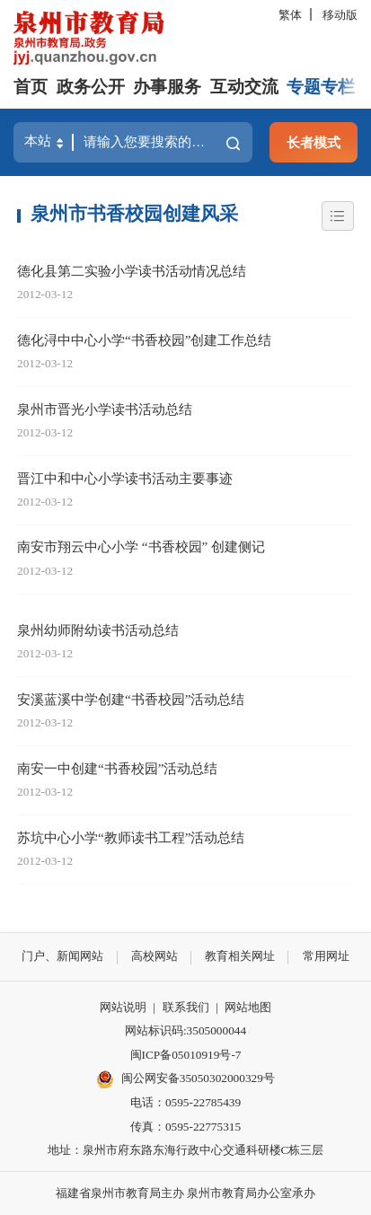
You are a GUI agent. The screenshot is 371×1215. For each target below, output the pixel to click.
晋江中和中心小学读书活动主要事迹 (125, 478)
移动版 (340, 15)
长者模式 (313, 142)
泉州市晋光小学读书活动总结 (104, 409)
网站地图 (248, 1007)
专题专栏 (321, 86)
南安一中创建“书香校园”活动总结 (117, 768)
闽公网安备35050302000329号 (185, 1079)
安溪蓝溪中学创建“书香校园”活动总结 (130, 699)
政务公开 (91, 86)
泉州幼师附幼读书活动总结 (98, 630)
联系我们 (186, 1007)
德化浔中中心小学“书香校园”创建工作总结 (144, 340)
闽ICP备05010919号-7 (186, 1054)
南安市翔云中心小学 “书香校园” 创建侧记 (141, 546)
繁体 (290, 15)
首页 (30, 86)
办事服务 (167, 86)
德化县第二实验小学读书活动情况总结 (131, 270)
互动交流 (244, 86)
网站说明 (123, 1007)
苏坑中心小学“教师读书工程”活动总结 (130, 837)
